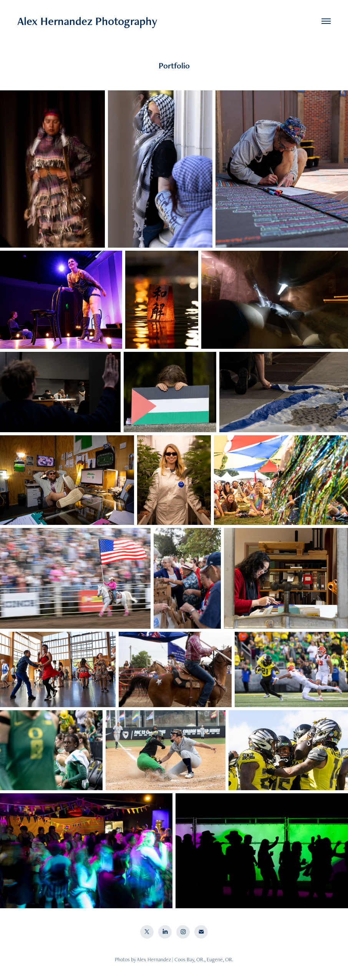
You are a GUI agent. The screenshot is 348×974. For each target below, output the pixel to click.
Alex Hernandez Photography (87, 20)
